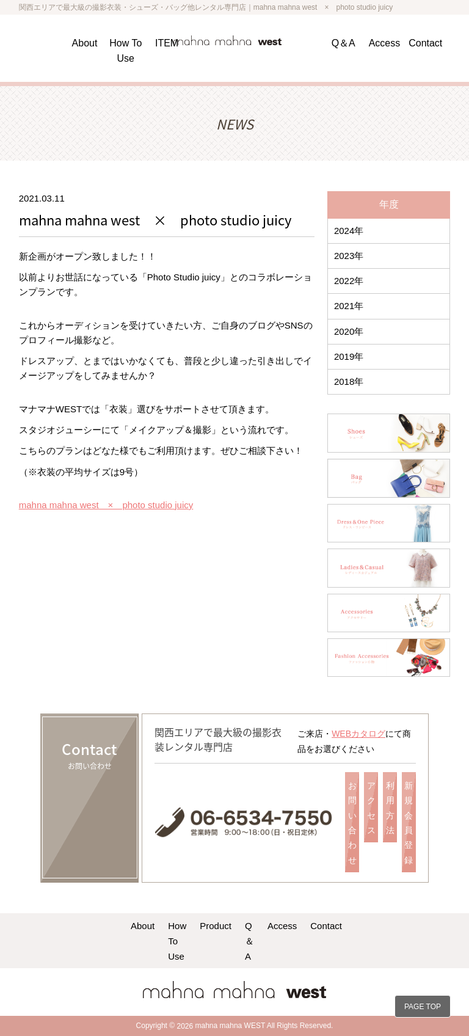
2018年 (348, 381)
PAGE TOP (422, 1006)
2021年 (348, 306)
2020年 (348, 331)
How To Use (177, 941)
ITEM (166, 43)
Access (385, 43)
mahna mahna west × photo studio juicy (106, 505)
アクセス (371, 808)
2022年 (348, 280)
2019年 (348, 356)
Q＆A (343, 43)
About (85, 43)
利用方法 (390, 808)
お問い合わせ (352, 822)
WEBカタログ (358, 734)
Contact (425, 43)
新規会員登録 (408, 822)
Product (215, 926)
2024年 (348, 230)
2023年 (348, 255)
